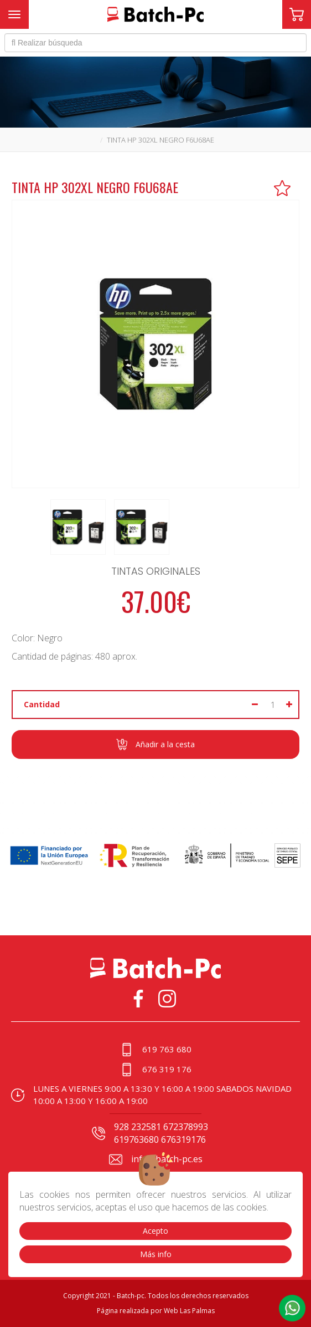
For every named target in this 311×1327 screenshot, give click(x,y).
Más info (156, 1254)
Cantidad (42, 704)
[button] (292, 1308)
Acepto (155, 1230)
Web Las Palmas (189, 1310)
